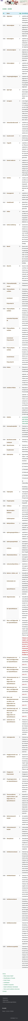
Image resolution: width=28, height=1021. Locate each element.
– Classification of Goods (9, 978)
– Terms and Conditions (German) (11, 989)
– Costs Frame (6, 980)
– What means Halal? (8, 976)
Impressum (5, 998)
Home (4, 973)
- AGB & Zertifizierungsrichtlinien (9, 1002)
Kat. (20, 13)
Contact (4, 991)
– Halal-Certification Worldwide (10, 987)
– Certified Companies (8, 984)
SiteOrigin (13, 1018)
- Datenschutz (5, 1000)
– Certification (6, 982)
